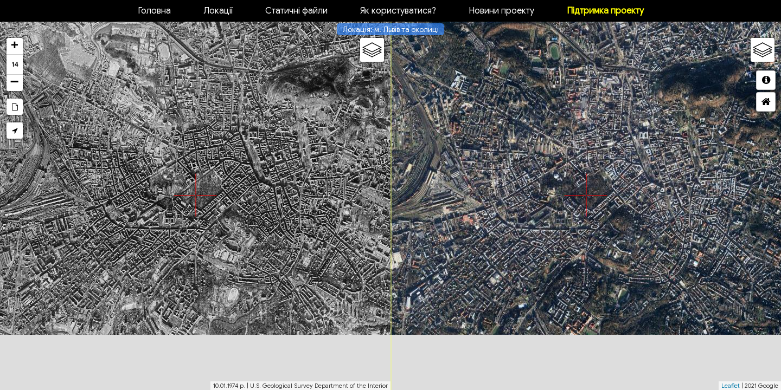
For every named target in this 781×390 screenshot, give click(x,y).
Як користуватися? (398, 10)
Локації (218, 10)
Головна (154, 10)
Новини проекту (501, 10)
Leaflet (730, 385)
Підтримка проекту (605, 10)
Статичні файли (296, 10)
